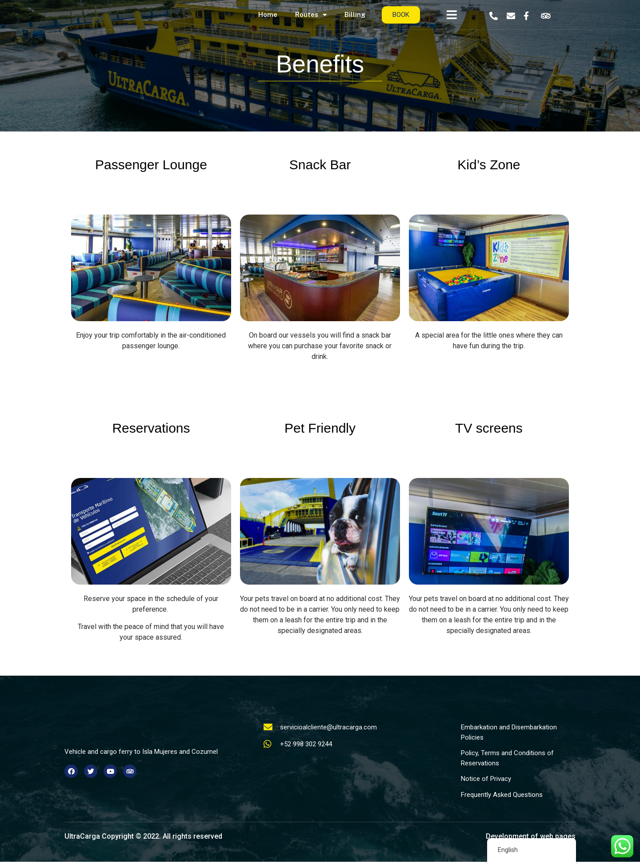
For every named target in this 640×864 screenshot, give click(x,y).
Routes (311, 15)
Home (267, 14)
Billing (354, 14)
